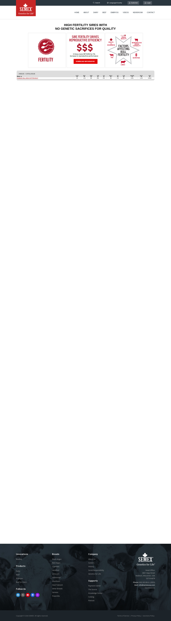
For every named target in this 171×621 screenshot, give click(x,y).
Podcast (91, 600)
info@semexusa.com (147, 585)
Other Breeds (57, 588)
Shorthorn (56, 581)
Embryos (115, 12)
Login (148, 3)
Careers (91, 563)
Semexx (55, 592)
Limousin (55, 574)
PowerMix (56, 596)
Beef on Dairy (21, 582)
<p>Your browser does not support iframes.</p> (85, 276)
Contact (151, 12)
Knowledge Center (95, 593)
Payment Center (94, 586)
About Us (91, 559)
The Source (92, 589)
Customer (133, 3)
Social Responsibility (96, 570)
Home (76, 12)
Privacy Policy (136, 616)
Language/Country (114, 3)
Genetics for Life (94, 574)
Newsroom (138, 12)
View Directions (150, 588)
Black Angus (56, 559)
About (86, 12)
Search (96, 3)
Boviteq (19, 559)
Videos (126, 12)
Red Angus (56, 563)
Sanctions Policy (148, 616)
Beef (104, 12)
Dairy (95, 12)
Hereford (55, 570)
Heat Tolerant (57, 585)
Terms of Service (123, 616)
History (91, 566)
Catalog (91, 597)
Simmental (56, 577)
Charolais (55, 566)
